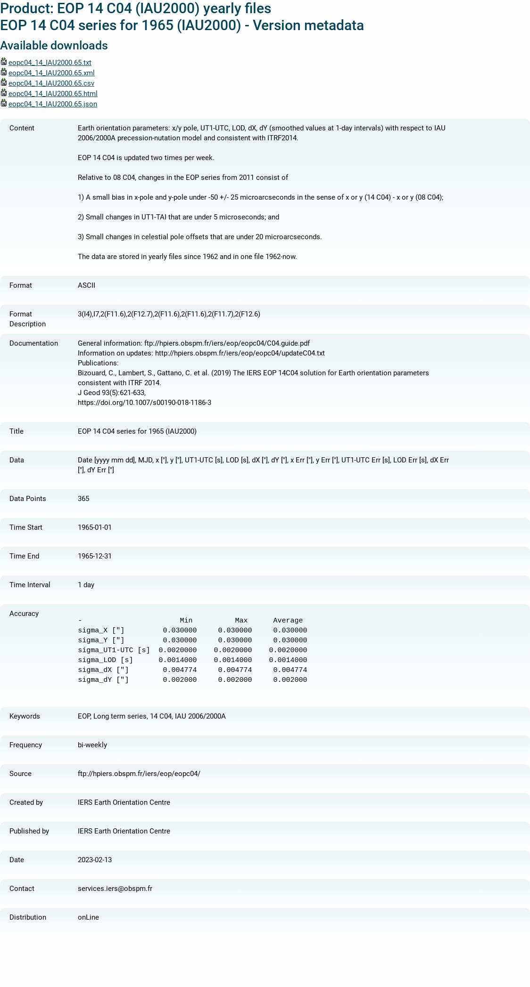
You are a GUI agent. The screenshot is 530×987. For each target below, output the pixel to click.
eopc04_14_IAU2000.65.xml (47, 73)
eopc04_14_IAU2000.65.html (49, 93)
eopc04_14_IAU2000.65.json (48, 104)
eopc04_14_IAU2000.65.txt (45, 62)
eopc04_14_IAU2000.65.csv (47, 83)
